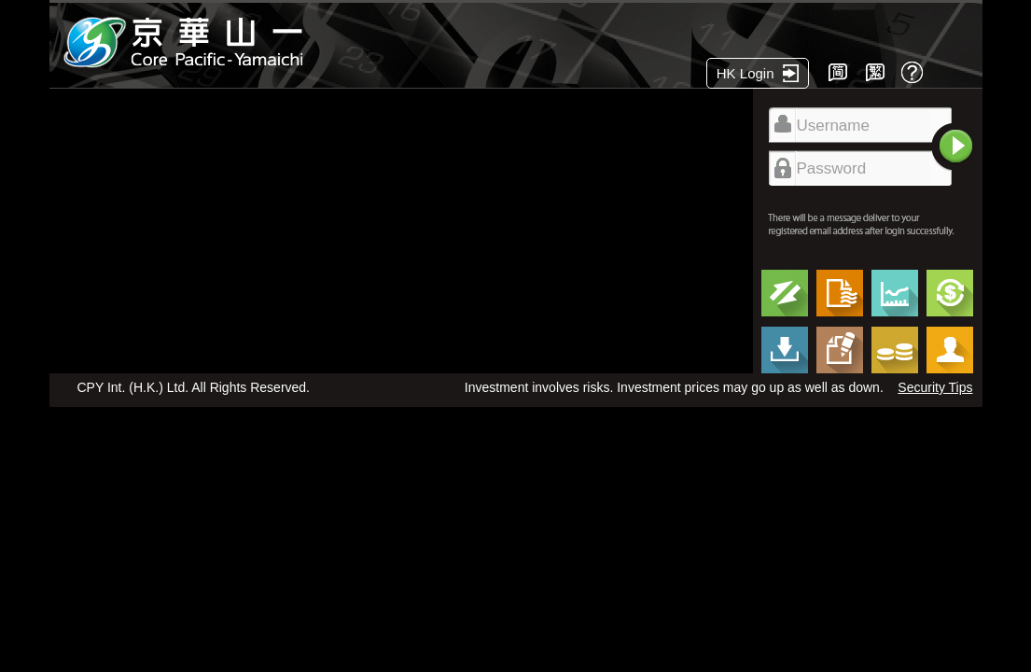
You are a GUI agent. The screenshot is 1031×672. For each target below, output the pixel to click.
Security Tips (935, 387)
